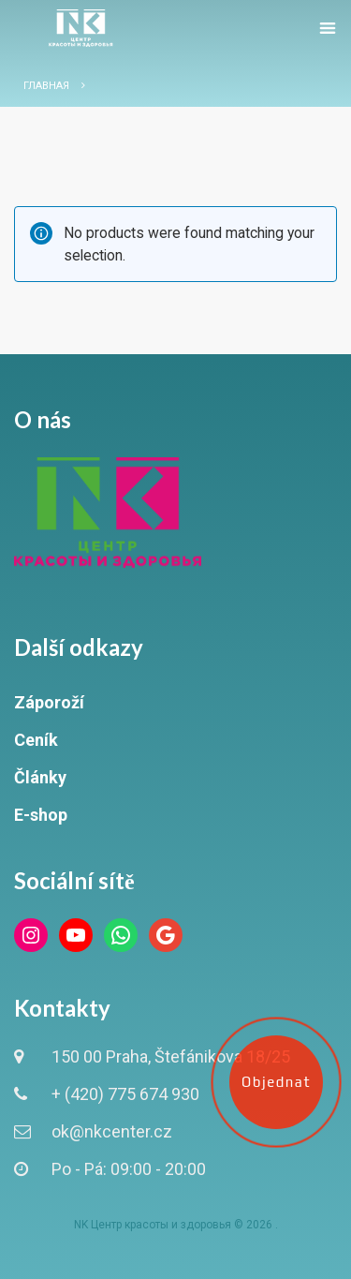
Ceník (36, 740)
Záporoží (49, 702)
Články (40, 777)
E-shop (40, 815)
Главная (46, 86)
